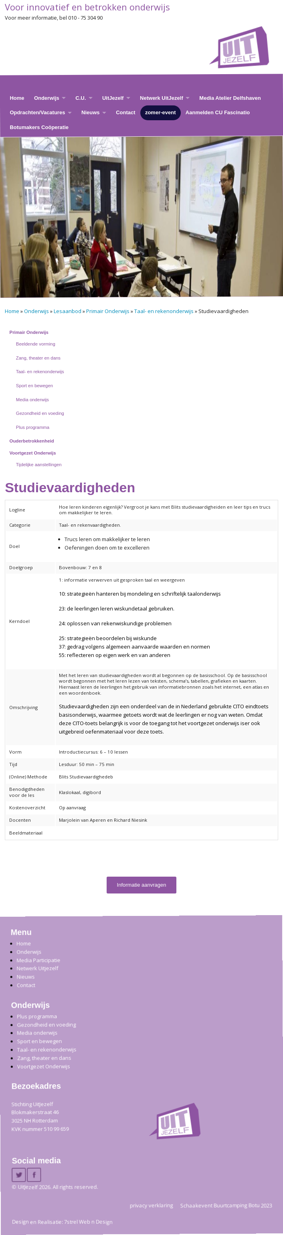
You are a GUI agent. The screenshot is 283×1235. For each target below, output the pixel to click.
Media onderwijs (32, 399)
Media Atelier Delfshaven (230, 98)
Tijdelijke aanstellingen (39, 464)
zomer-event (160, 113)
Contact (125, 113)
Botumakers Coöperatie (39, 127)
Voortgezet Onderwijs (33, 453)
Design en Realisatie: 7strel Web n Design (62, 1221)
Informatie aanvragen (141, 885)
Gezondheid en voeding (40, 413)
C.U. (80, 98)
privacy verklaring (151, 1205)
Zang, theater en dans (38, 358)
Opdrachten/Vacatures (37, 113)
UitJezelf (112, 98)
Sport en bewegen (34, 385)
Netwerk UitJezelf (161, 98)
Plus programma (32, 427)
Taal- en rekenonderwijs (164, 311)
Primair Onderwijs (107, 311)
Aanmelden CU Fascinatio (218, 113)
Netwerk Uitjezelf (37, 968)
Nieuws (90, 113)
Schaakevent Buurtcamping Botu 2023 (226, 1205)
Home (17, 98)
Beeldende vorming (35, 344)
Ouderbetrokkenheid (32, 441)
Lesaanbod (67, 311)
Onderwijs (46, 98)
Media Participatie (38, 960)
